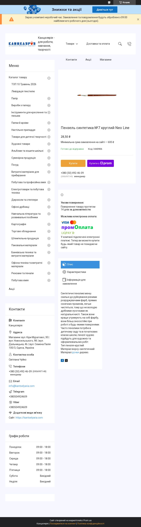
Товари (70, 43)
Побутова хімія (20, 280)
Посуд (15, 164)
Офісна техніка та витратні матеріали (26, 264)
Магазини (105, 59)
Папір (14, 98)
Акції (88, 59)
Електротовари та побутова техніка (27, 191)
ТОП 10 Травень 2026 (23, 84)
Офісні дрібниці (20, 206)
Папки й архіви (19, 122)
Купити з (100, 163)
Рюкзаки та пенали (22, 273)
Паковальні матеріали (24, 245)
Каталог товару (18, 77)
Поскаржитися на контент (63, 523)
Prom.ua (87, 520)
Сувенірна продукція (23, 157)
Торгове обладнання (23, 231)
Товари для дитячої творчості (28, 136)
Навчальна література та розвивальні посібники (26, 215)
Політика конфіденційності (90, 523)
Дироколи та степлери (24, 199)
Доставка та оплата (98, 43)
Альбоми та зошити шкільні (27, 150)
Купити (73, 163)
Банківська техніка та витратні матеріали (23, 254)
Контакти (71, 59)
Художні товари (20, 143)
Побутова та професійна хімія (28, 182)
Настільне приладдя (23, 129)
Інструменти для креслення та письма (29, 114)
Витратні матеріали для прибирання (25, 173)
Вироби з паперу (21, 105)
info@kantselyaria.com (22, 386)
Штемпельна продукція (25, 238)
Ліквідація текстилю (23, 91)
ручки (75, 352)
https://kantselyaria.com (29, 417)
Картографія (18, 224)
